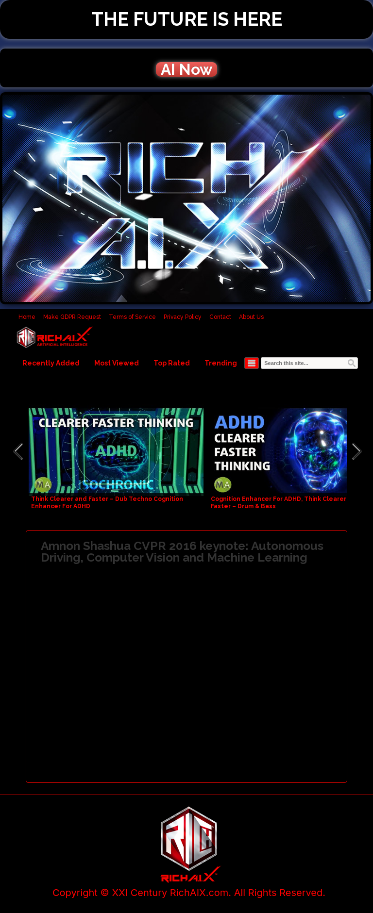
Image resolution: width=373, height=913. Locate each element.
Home (26, 317)
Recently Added (51, 363)
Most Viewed (116, 363)
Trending (220, 363)
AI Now (186, 69)
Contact (220, 317)
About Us (251, 317)
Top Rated (171, 363)
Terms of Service (132, 317)
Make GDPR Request (72, 317)
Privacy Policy (183, 317)
